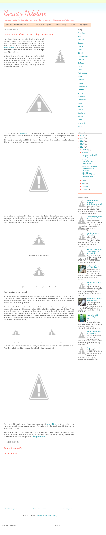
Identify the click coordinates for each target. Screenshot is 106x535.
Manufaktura (82, 90)
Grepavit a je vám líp (94, 348)
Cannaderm (82, 46)
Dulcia (80, 66)
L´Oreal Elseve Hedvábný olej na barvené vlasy (88, 175)
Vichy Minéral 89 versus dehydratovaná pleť (94, 317)
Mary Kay (81, 93)
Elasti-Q (80, 70)
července (85, 186)
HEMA (80, 76)
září (83, 183)
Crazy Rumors (83, 56)
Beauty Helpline (25, 13)
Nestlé (80, 103)
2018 (82, 135)
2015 (82, 144)
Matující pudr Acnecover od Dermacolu (87, 161)
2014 (82, 147)
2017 (82, 138)
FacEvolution (82, 73)
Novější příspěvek (11, 509)
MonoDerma (82, 100)
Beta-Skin (81, 40)
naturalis (81, 126)
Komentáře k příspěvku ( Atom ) (46, 515)
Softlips (80, 116)
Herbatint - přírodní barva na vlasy (93, 267)
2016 (82, 141)
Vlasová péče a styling (43, 24)
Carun (80, 50)
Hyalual (80, 83)
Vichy (80, 120)
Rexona (80, 106)
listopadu (85, 152)
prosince (85, 149)
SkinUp (80, 110)
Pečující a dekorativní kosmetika (18, 24)
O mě (73, 24)
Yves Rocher (82, 123)
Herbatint (81, 80)
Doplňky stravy (61, 24)
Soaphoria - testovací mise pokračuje (94, 332)
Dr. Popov (81, 63)
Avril (79, 36)
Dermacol (81, 60)
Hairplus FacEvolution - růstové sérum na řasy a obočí (94, 251)
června (84, 189)
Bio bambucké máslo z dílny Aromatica (94, 299)
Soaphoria (81, 113)
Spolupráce (84, 24)
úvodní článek (9, 48)
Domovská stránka (39, 509)
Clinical (80, 53)
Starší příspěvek (67, 509)
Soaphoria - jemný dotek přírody (93, 234)
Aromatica (81, 33)
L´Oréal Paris (82, 86)
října (83, 180)
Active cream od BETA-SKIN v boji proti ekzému (89, 168)
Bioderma (81, 43)
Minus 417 (81, 96)
